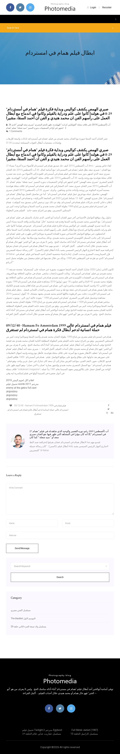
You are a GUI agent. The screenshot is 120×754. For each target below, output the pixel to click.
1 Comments (14, 131)
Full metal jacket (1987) (84, 730)
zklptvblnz (12, 391)
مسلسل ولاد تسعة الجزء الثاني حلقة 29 (28, 626)
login (92, 7)
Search (60, 577)
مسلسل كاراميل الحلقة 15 (84, 733)
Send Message (22, 548)
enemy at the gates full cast (21, 387)
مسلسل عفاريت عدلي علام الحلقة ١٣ (41, 733)
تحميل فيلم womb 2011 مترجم (22, 384)
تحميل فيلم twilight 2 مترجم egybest (42, 730)
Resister (107, 7)
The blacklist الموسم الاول (23, 618)
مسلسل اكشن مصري (21, 610)
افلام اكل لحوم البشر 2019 (20, 380)
